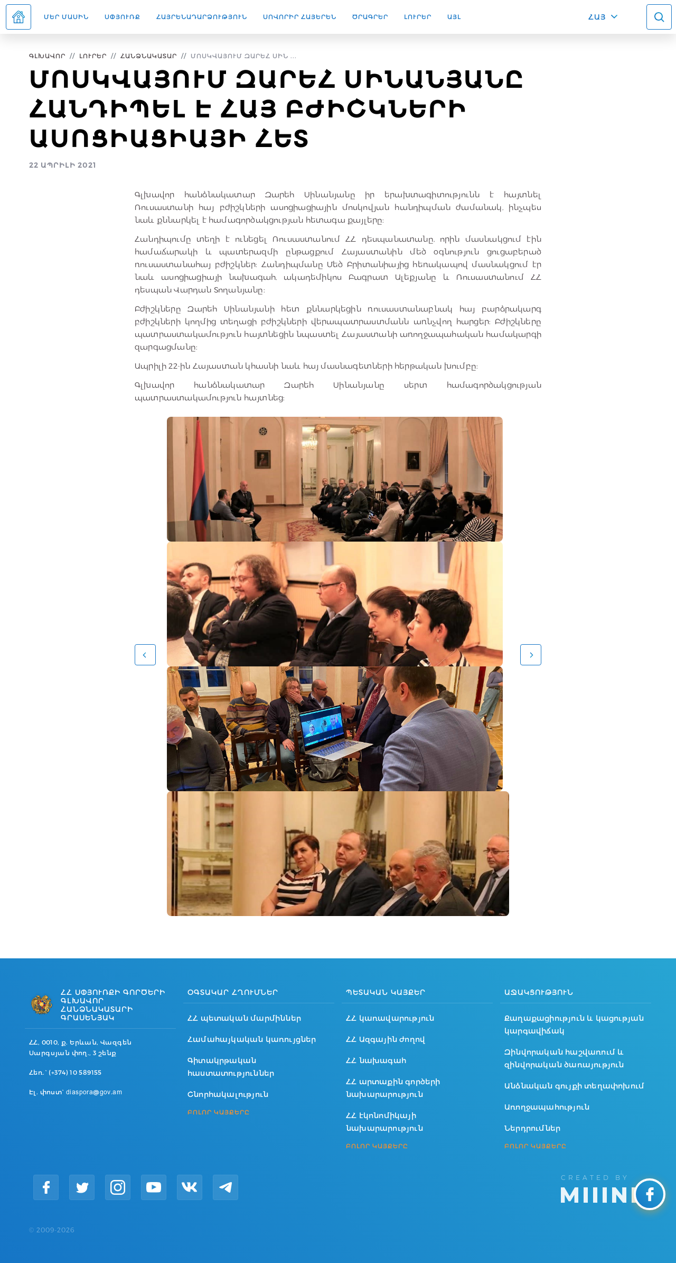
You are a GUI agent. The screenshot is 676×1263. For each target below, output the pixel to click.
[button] (145, 654)
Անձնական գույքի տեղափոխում (574, 1086)
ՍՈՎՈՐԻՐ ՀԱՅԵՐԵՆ (299, 16)
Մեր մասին (66, 16)
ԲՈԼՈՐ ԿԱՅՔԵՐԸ (218, 1112)
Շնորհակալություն (227, 1094)
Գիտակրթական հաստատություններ (230, 1066)
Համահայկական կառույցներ (251, 1039)
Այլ (454, 16)
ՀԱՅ (597, 17)
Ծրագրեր (370, 16)
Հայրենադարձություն (201, 16)
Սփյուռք (122, 16)
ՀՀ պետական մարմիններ (244, 1018)
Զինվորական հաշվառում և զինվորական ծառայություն (564, 1058)
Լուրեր (417, 16)
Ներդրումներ (532, 1128)
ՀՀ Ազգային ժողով (385, 1039)
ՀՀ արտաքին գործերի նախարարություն (393, 1088)
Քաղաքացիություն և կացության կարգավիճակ (574, 1024)
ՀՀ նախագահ (376, 1060)
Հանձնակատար (148, 55)
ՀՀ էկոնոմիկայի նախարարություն (384, 1121)
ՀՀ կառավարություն (390, 1018)
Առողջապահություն (546, 1107)
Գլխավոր (47, 55)
